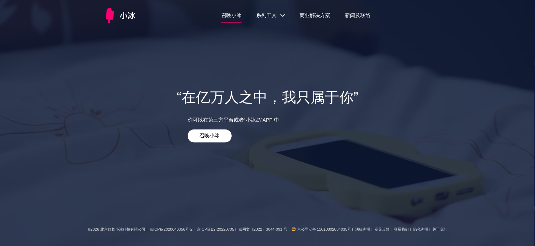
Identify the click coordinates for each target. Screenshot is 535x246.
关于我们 (439, 229)
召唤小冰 (231, 15)
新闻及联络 (358, 15)
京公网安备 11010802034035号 (324, 229)
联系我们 (401, 229)
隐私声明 (420, 229)
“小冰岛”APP (258, 119)
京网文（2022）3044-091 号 (262, 229)
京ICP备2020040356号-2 (170, 229)
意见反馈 (382, 229)
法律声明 (362, 229)
